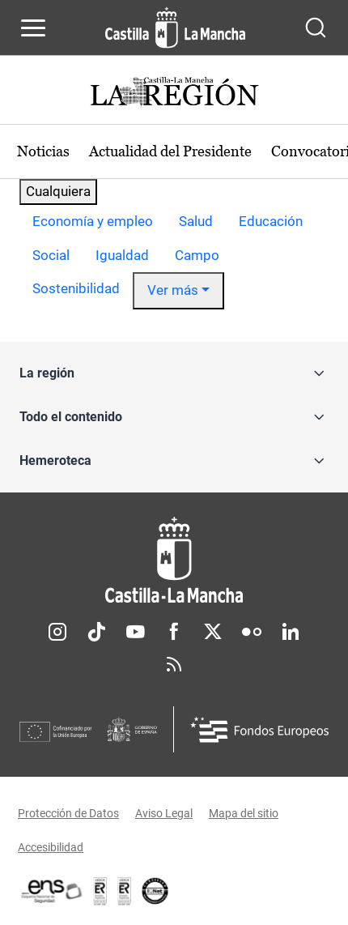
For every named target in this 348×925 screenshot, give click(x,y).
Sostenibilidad (76, 288)
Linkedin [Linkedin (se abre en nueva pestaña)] (290, 632)
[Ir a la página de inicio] (175, 27)
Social (51, 255)
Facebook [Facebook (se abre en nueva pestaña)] (174, 632)
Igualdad (122, 255)
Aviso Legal (164, 813)
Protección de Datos (68, 813)
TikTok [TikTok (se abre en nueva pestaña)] (96, 632)
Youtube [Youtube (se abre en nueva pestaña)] (135, 632)
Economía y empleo (92, 221)
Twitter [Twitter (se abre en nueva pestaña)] (212, 632)
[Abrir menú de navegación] (33, 27)
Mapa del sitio (243, 813)
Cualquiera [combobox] (58, 191)
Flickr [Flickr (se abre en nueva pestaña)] (251, 632)
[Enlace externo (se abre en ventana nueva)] (124, 891)
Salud (196, 221)
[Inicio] (174, 560)
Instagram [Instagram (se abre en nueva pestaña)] (57, 632)
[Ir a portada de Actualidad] (174, 93)
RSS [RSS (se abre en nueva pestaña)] (174, 664)
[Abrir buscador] (315, 27)
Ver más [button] (172, 290)
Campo (197, 255)
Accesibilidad (50, 847)
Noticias (43, 151)
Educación (271, 221)
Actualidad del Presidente (170, 151)
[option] (92, 222)
